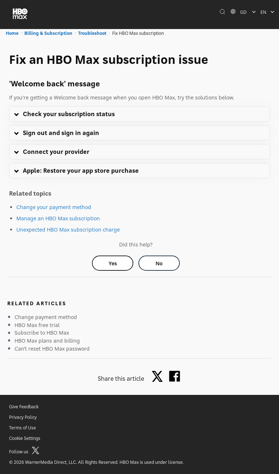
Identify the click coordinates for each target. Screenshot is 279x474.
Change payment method (46, 317)
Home (12, 33)
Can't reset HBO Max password (52, 348)
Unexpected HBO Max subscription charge (68, 229)
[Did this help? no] (159, 263)
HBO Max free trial (37, 325)
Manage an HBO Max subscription (58, 218)
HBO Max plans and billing (47, 340)
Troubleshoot (92, 33)
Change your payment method (53, 207)
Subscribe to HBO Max (42, 332)
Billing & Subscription (48, 33)
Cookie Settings (24, 438)
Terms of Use (22, 428)
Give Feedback (24, 407)
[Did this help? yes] (112, 263)
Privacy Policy (23, 417)
